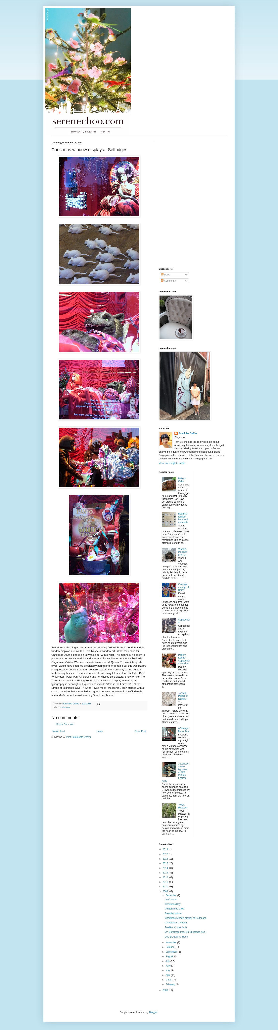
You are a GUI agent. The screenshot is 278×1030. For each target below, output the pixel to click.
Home (100, 731)
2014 (166, 868)
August (169, 956)
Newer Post (58, 731)
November (171, 942)
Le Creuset (171, 899)
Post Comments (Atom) (78, 737)
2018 (166, 849)
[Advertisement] (175, 201)
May (168, 970)
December (171, 895)
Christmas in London (176, 922)
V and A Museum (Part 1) (182, 552)
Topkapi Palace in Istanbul (183, 696)
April (168, 975)
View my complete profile (172, 463)
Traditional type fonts (176, 927)
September (171, 951)
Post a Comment (65, 724)
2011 (166, 882)
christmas (65, 707)
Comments (168, 280)
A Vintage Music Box (183, 729)
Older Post (140, 731)
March (169, 979)
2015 (166, 863)
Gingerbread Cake (174, 908)
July (167, 961)
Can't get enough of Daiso (183, 587)
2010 (166, 886)
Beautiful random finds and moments (183, 518)
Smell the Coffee (187, 433)
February (170, 984)
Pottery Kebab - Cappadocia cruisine (184, 659)
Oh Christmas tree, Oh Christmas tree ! (185, 932)
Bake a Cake (182, 480)
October (170, 947)
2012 (166, 877)
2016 (166, 858)
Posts (165, 274)
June (168, 965)
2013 (166, 872)
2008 (166, 990)
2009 (166, 891)
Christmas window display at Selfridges (185, 918)
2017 (166, 854)
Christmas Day (173, 904)
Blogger (153, 1012)
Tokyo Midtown (182, 806)
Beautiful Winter (173, 913)
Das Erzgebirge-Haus (176, 936)
